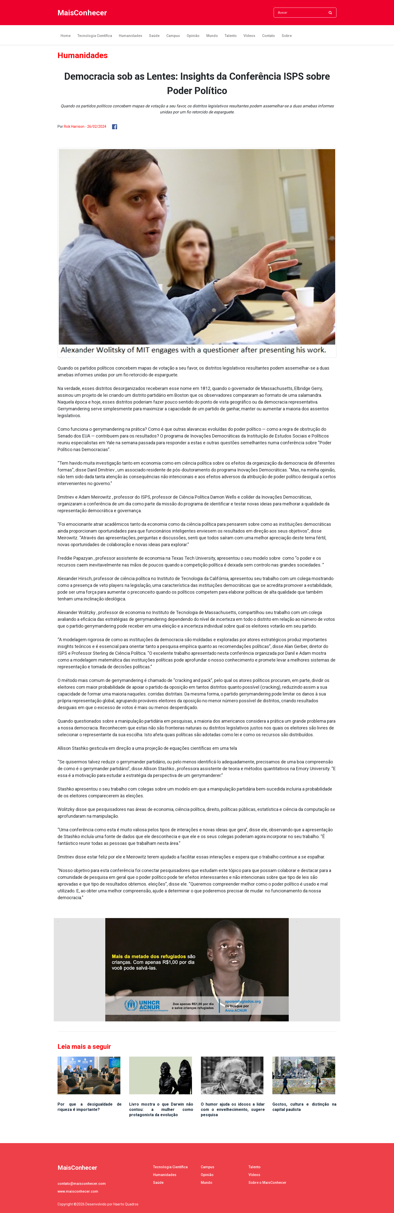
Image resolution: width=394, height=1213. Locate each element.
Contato (268, 36)
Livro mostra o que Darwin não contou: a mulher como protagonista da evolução (161, 1109)
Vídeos (249, 36)
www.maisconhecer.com (78, 1191)
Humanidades (130, 36)
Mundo (212, 36)
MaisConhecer (82, 12)
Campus (173, 36)
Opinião (193, 36)
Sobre (287, 36)
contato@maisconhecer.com (82, 1184)
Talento (231, 36)
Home (66, 36)
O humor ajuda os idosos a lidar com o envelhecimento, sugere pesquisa (233, 1109)
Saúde (154, 36)
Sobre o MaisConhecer (267, 1183)
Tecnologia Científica (94, 36)
